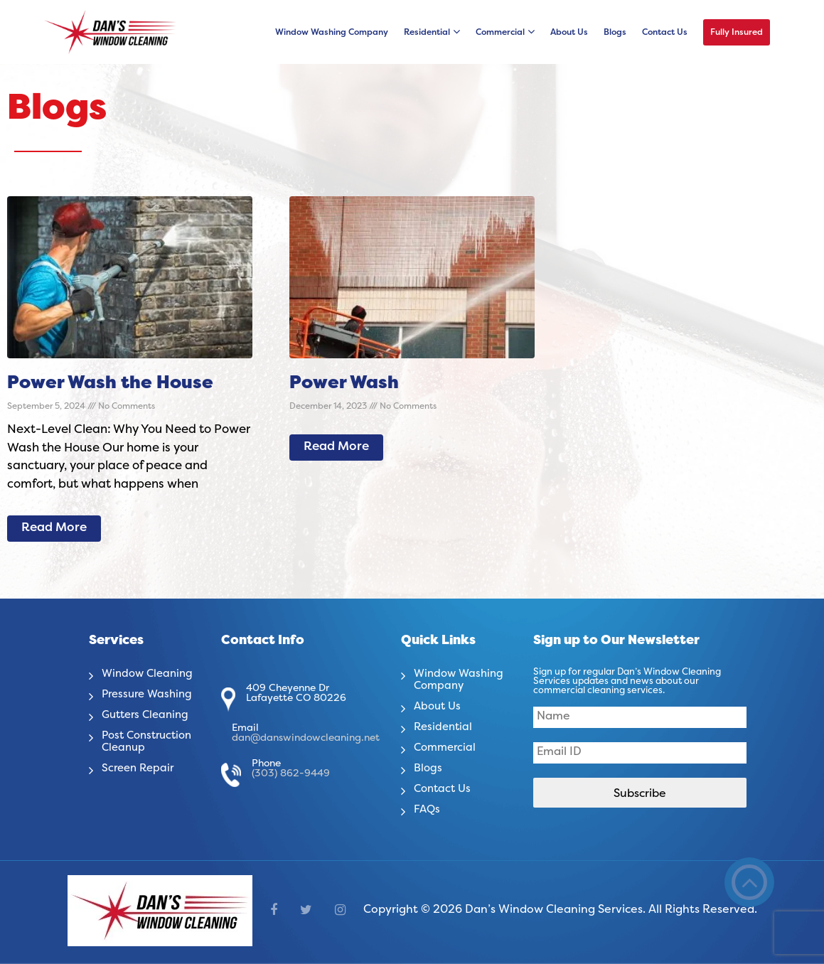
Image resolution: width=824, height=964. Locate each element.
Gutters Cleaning (149, 715)
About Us (569, 32)
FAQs (428, 809)
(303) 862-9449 (291, 773)
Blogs (615, 32)
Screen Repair (140, 768)
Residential (427, 32)
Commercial (500, 32)
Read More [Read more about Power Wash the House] (54, 528)
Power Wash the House (110, 383)
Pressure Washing (150, 694)
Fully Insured (736, 32)
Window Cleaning (150, 674)
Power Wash (344, 383)
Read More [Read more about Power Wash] (336, 447)
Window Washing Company (331, 32)
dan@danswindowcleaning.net (306, 738)
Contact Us (664, 32)
